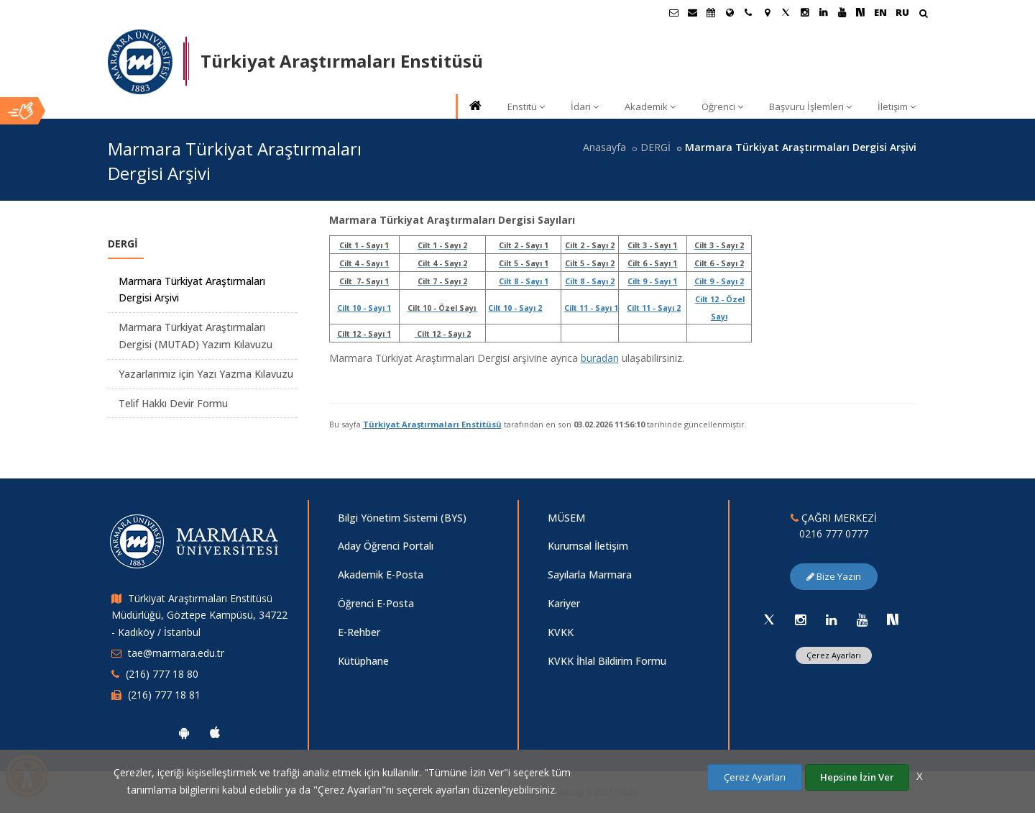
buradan (600, 358)
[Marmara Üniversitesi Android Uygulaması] (184, 732)
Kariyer (564, 603)
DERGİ (655, 147)
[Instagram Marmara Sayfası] (804, 12)
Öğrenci (722, 106)
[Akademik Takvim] (711, 12)
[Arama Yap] (923, 14)
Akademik (650, 106)
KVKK (561, 632)
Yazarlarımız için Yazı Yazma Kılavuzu (206, 374)
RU (902, 12)
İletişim (897, 106)
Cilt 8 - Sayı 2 (590, 281)
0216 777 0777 (833, 533)
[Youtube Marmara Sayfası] (841, 12)
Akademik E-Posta (380, 574)
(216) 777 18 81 (164, 694)
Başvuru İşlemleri (810, 106)
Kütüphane (363, 661)
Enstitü (526, 106)
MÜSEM (566, 517)
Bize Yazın (833, 576)
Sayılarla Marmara (590, 574)
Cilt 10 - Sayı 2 (515, 308)
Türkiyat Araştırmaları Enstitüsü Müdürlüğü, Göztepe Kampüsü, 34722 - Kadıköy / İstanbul (199, 615)
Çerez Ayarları (833, 655)
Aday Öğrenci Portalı (385, 546)
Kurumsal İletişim (588, 546)
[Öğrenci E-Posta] (673, 12)
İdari (585, 106)
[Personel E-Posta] (692, 12)
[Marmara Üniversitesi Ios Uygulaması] (214, 732)
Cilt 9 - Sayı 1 (652, 281)
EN (880, 12)
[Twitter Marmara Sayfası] (785, 12)
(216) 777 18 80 (162, 674)
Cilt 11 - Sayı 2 (654, 308)
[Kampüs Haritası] (767, 12)
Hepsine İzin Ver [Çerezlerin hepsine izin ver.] (857, 777)
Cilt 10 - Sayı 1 (364, 308)
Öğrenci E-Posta (376, 603)
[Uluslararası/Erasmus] (729, 12)
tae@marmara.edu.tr (176, 653)
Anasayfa (604, 147)
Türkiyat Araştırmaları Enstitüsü (432, 424)
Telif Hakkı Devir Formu (173, 403)
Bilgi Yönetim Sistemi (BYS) (402, 517)
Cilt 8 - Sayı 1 (523, 281)
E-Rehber (359, 632)
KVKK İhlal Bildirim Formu (607, 661)
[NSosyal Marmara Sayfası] (860, 12)
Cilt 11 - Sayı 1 (591, 308)
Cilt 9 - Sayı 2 (719, 281)
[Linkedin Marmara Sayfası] (823, 12)
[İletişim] (748, 12)
